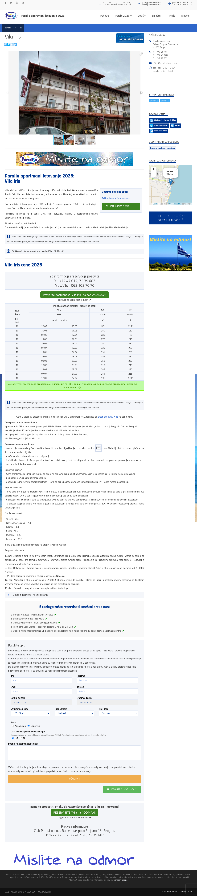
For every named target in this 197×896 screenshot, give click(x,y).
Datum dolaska (18, 697)
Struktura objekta (19, 709)
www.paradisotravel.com (151, 4)
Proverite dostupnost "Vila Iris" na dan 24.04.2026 (74, 294)
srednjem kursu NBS (108, 416)
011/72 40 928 (160, 55)
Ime (12, 675)
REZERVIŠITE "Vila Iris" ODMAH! (74, 812)
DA (16, 738)
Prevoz (14, 722)
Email (13, 686)
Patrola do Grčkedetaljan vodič (170, 218)
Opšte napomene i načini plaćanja (30, 594)
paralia (8, 27)
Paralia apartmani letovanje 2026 (43, 15)
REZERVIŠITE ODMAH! (118, 206)
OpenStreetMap (175, 204)
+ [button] (153, 169)
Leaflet (155, 204)
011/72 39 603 (160, 58)
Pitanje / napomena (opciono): (23, 743)
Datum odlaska (84, 697)
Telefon (80, 686)
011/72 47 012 (160, 52)
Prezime (81, 675)
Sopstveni (35, 726)
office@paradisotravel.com (151, 2)
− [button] (153, 174)
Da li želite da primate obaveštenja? (28, 731)
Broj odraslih (61, 709)
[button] (141, 54)
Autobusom (20, 726)
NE (24, 738)
